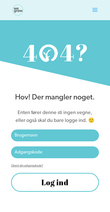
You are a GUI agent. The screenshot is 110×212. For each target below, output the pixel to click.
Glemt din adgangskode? (27, 165)
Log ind (55, 182)
